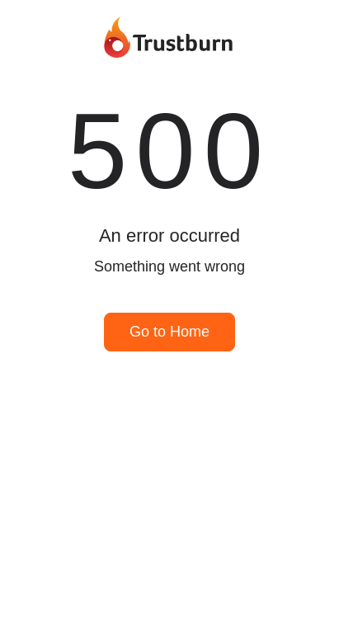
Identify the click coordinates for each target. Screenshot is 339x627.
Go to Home (169, 331)
